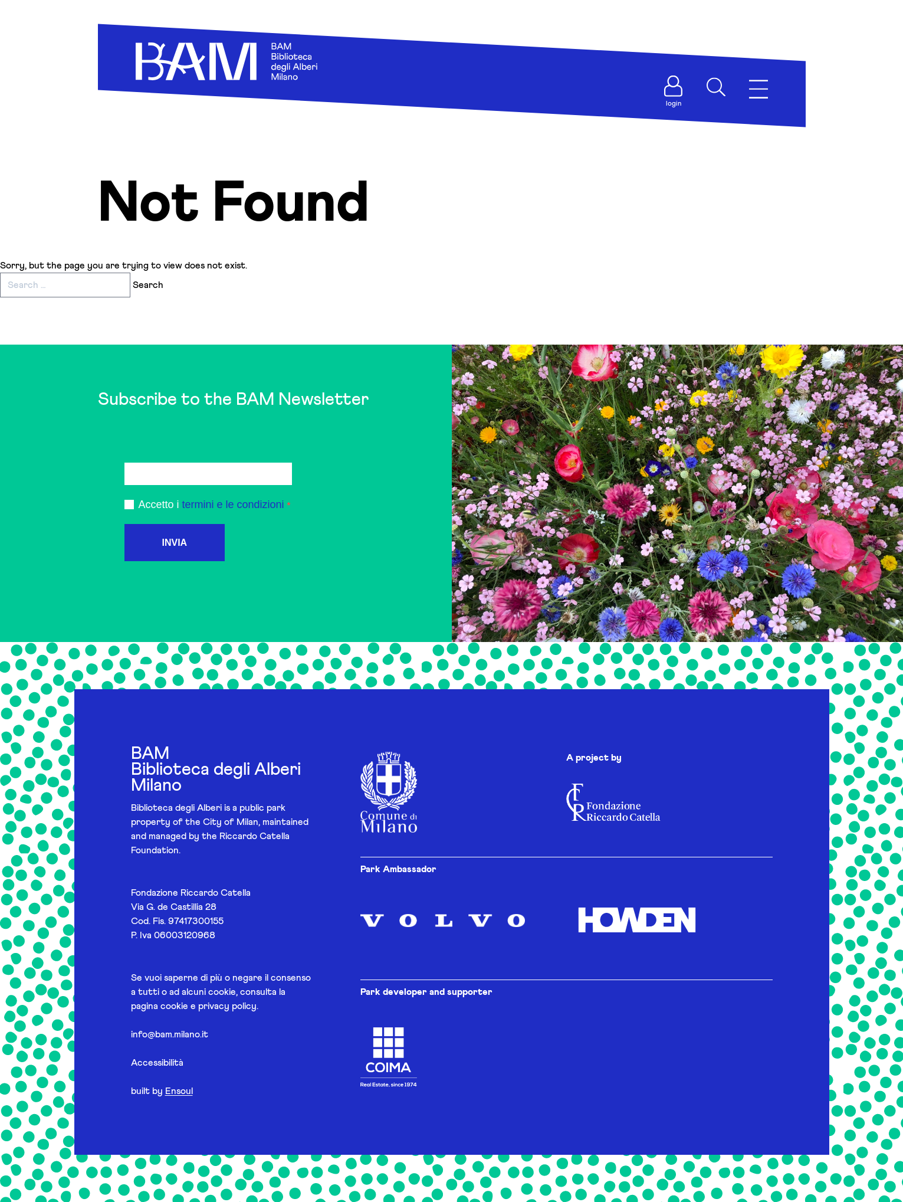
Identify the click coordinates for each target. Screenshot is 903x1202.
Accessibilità (157, 1062)
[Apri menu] (758, 89)
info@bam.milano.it (169, 1034)
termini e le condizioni (233, 504)
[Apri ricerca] (716, 87)
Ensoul (179, 1091)
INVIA (175, 543)
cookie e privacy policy (208, 1006)
